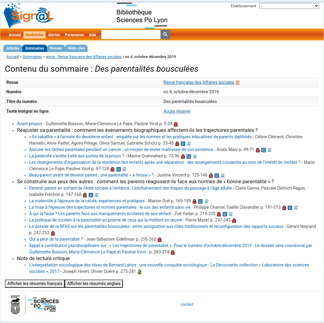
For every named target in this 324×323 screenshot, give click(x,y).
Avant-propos (29, 123)
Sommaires (34, 48)
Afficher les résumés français (34, 283)
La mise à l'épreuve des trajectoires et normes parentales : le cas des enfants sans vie (110, 207)
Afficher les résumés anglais (94, 283)
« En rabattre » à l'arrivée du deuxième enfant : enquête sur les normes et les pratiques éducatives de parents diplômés (140, 136)
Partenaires (74, 35)
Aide (92, 35)
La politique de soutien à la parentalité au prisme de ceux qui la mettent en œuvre (105, 220)
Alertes (54, 35)
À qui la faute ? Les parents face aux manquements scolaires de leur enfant (100, 213)
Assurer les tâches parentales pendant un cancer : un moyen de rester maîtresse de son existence (121, 149)
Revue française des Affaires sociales (199, 82)
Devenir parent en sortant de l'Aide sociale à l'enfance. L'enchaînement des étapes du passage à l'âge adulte (130, 188)
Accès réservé (177, 111)
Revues (56, 48)
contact (187, 304)
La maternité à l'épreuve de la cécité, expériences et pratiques (87, 200)
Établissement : (244, 6)
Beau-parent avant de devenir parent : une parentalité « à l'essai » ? (91, 175)
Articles (12, 48)
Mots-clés (76, 48)
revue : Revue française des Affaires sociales (84, 56)
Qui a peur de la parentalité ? (56, 239)
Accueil (15, 35)
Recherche (34, 35)
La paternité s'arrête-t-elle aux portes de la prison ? (76, 155)
